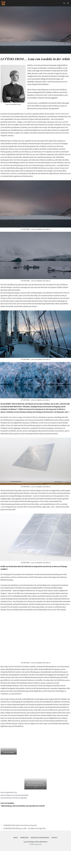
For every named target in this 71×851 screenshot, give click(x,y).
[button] (64, 3)
